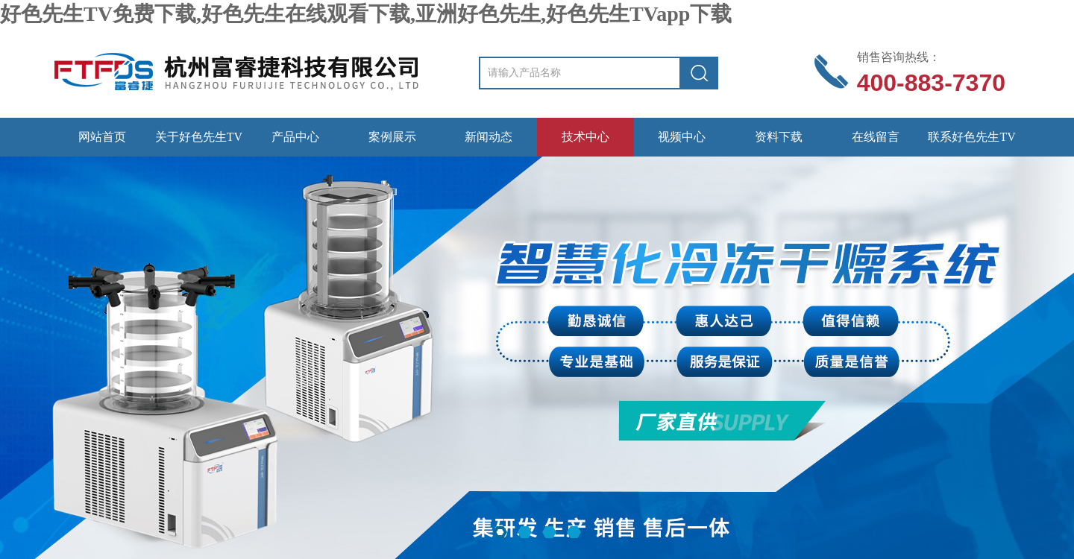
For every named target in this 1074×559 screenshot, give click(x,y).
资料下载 (779, 136)
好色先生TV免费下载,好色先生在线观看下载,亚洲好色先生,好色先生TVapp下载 (366, 13)
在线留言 (875, 136)
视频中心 (682, 136)
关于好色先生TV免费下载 (198, 143)
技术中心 (585, 136)
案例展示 (392, 136)
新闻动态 (488, 136)
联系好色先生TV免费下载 (971, 143)
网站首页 (102, 136)
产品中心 (295, 136)
